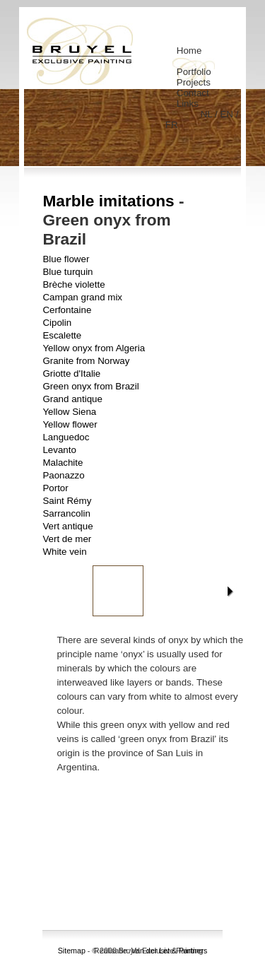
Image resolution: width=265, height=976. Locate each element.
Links (188, 103)
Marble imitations (108, 201)
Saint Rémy (66, 500)
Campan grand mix (82, 297)
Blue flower (65, 259)
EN (227, 114)
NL (208, 114)
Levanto (59, 450)
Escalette (61, 335)
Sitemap (72, 950)
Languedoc (65, 437)
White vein (64, 551)
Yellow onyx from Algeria (93, 348)
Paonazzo (63, 475)
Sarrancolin (66, 513)
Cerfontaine (66, 310)
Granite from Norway (85, 360)
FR (171, 124)
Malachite (62, 462)
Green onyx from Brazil (90, 386)
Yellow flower (69, 424)
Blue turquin (67, 271)
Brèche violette (73, 284)
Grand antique (72, 399)
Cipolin (56, 322)
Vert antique (67, 526)
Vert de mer (66, 539)
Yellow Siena (69, 411)
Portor (55, 488)
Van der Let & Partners (169, 950)
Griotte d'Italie (71, 373)
